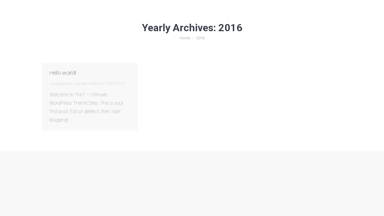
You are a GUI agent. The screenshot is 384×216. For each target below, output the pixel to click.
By (88, 84)
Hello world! (63, 73)
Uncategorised (61, 84)
